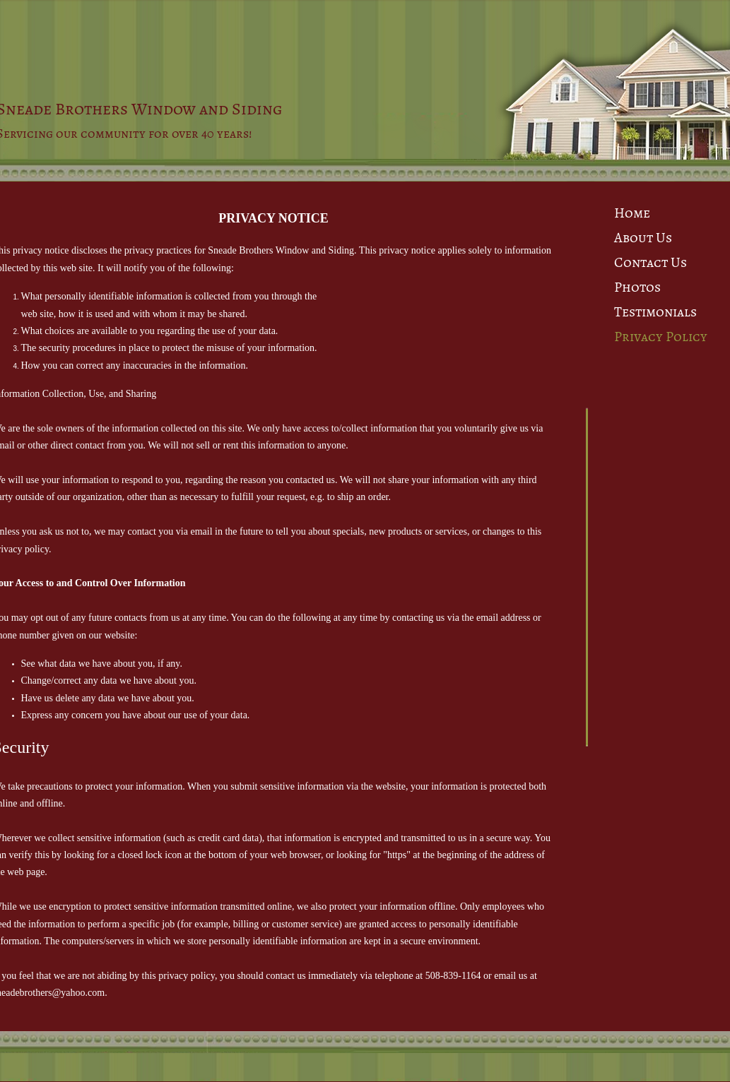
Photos (637, 287)
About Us (643, 237)
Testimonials (655, 311)
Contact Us (650, 262)
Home (632, 212)
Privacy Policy (660, 336)
